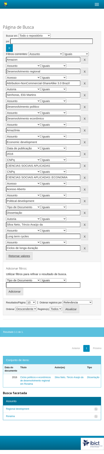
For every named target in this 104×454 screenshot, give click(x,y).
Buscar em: (12, 35)
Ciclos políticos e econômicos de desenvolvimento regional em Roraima (35, 380)
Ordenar (10, 309)
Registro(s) (43, 309)
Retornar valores (19, 255)
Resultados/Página (16, 302)
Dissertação (93, 377)
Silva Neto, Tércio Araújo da (69, 377)
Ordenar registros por (51, 302)
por (7, 41)
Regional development (17, 409)
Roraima (10, 416)
